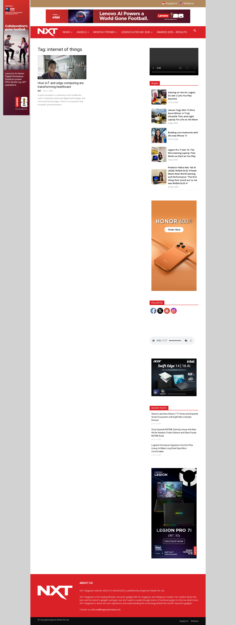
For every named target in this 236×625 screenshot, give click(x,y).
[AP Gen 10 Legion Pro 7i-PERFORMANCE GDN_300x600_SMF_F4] (174, 557)
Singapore (183, 621)
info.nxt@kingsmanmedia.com (106, 609)
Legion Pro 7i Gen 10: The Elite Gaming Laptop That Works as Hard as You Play (182, 153)
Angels (83, 32)
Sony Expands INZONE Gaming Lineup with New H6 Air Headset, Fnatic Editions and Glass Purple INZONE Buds (173, 432)
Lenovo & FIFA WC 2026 (136, 32)
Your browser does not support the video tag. (174, 61)
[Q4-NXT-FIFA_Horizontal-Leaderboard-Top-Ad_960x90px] (118, 22)
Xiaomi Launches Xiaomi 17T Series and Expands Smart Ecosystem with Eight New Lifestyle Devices (174, 417)
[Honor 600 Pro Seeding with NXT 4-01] (174, 290)
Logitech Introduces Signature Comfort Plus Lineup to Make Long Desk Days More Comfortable (172, 448)
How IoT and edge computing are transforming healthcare (61, 85)
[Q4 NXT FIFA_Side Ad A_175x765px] (16, 114)
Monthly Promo (105, 32)
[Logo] (49, 32)
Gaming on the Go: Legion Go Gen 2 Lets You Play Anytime (181, 95)
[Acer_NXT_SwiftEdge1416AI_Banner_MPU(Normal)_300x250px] (174, 395)
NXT (39, 91)
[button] (194, 31)
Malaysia (194, 621)
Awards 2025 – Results (172, 32)
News (67, 32)
